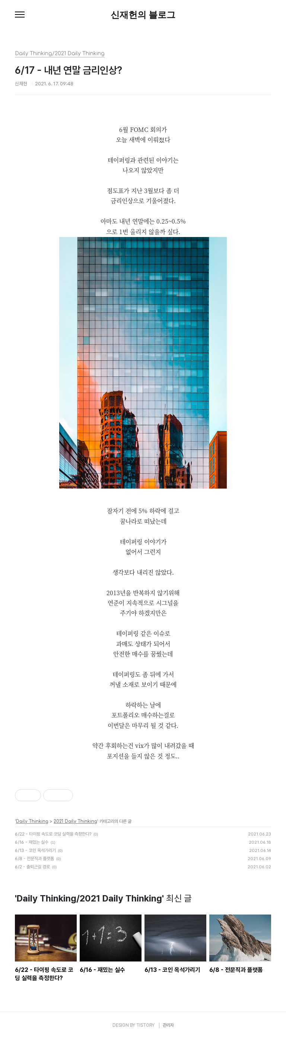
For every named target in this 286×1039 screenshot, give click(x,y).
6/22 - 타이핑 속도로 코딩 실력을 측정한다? (53, 834)
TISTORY (145, 1025)
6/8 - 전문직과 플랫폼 (34, 858)
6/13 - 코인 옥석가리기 (35, 850)
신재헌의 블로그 (143, 14)
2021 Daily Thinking (75, 821)
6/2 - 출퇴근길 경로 (32, 866)
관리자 (168, 1025)
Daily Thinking (32, 821)
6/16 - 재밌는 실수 (31, 842)
